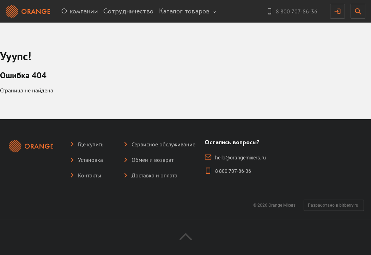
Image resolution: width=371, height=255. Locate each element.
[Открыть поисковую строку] (358, 11)
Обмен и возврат (153, 159)
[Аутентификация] (337, 11)
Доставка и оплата (154, 175)
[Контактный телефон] (291, 11)
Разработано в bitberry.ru (333, 205)
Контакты (89, 175)
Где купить (90, 144)
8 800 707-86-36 (233, 171)
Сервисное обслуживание (163, 144)
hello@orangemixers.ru (240, 157)
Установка (90, 159)
